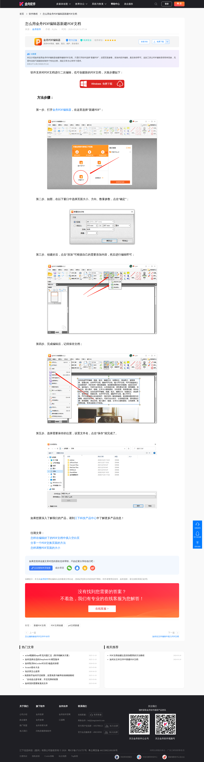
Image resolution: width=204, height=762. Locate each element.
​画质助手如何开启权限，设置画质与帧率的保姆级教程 (48, 675)
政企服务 (128, 4)
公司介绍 (23, 714)
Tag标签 (74, 756)
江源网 (62, 720)
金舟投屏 (40, 714)
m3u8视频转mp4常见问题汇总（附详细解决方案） (47, 655)
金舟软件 (33, 29)
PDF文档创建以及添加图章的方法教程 (126, 655)
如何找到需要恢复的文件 (35, 683)
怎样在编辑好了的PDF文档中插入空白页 (55, 537)
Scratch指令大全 (31, 667)
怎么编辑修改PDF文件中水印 (37, 636)
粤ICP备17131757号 (77, 750)
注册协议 (23, 756)
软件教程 (33, 14)
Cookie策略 (49, 756)
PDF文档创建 (57, 625)
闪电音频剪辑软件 (43, 731)
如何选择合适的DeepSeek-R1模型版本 (41, 659)
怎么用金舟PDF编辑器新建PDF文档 (60, 14)
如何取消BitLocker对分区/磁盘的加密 (41, 663)
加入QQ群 (111, 726)
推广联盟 (23, 725)
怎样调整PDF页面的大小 (45, 547)
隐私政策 (36, 756)
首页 (22, 14)
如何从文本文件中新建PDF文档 (123, 659)
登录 (167, 4)
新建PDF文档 (40, 625)
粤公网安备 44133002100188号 (103, 750)
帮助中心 (115, 4)
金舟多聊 (40, 720)
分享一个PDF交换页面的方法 (48, 542)
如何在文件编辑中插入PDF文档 (165, 636)
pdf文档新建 (73, 625)
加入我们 (23, 731)
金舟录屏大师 (41, 725)
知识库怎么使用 (31, 671)
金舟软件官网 (64, 714)
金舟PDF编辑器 (62, 109)
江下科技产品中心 (86, 518)
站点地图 (62, 756)
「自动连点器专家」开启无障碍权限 (40, 679)
